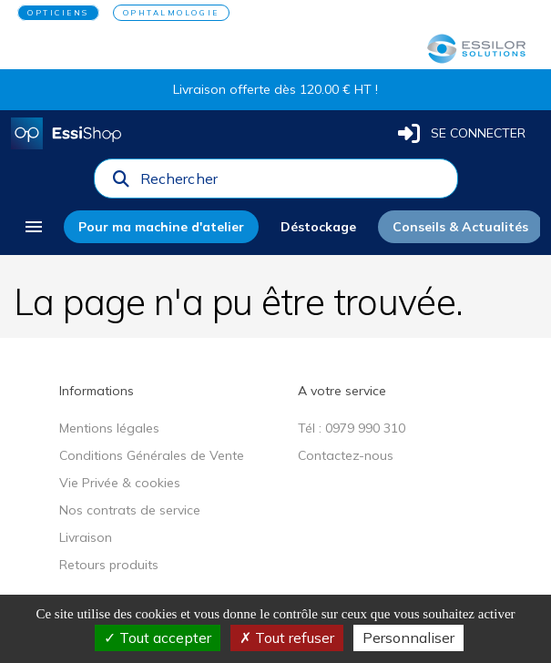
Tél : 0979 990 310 (351, 428)
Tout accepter (157, 637)
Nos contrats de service (129, 510)
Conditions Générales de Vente (151, 455)
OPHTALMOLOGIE (171, 12)
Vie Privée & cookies (119, 482)
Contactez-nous (345, 455)
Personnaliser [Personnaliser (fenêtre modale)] (408, 637)
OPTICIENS (58, 12)
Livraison (85, 537)
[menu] (33, 226)
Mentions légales (109, 428)
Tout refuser (287, 637)
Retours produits (108, 564)
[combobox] (293, 183)
